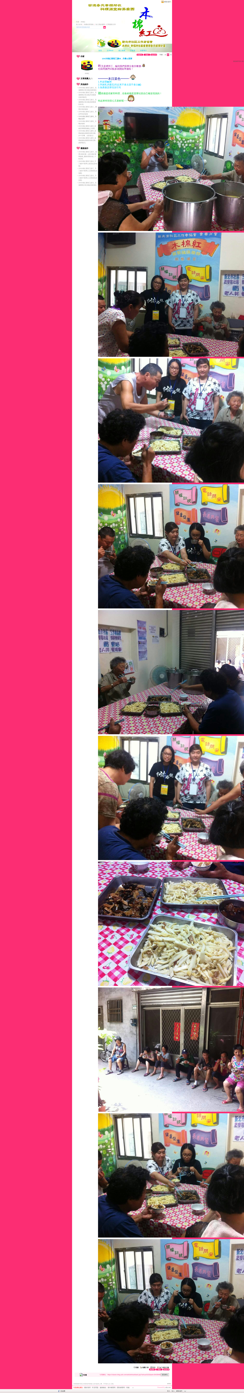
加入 (173, 1391)
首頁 (100, 50)
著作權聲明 (111, 1387)
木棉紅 (87, 73)
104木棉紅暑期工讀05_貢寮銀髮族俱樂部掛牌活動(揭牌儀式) (87, 140)
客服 (127, 1387)
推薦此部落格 (88, 24)
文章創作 (110, 50)
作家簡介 (143, 50)
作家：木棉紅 (80, 22)
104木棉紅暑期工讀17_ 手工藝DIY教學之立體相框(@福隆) (87, 171)
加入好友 (79, 24)
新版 (149, 18)
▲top (169, 1383)
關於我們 (87, 1387)
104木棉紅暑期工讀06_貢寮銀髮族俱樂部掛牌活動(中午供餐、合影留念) (87, 133)
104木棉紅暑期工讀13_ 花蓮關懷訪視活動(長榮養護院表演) (87, 102)
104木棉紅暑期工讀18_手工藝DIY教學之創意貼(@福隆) (87, 163)
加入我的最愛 (100, 24)
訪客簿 (132, 50)
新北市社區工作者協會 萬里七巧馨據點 (107, 18)
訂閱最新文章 (111, 24)
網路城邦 (167, 2)
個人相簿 (121, 50)
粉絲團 (63, 1391)
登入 (168, 1391)
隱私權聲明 (121, 1387)
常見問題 (95, 1387)
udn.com (168, 1387)
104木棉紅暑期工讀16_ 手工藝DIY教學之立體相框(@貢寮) (87, 178)
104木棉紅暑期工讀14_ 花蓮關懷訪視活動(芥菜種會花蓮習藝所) (87, 95)
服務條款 (103, 1387)
